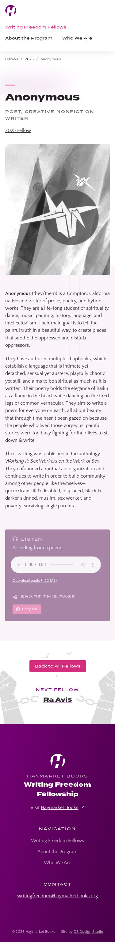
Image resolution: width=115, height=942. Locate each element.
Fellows (11, 59)
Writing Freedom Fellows (35, 27)
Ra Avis (57, 700)
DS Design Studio (88, 931)
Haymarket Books (59, 807)
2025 (29, 59)
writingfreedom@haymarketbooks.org (57, 895)
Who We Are (77, 38)
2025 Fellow (18, 130)
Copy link (27, 611)
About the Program (28, 38)
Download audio (35, 583)
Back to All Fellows (58, 666)
